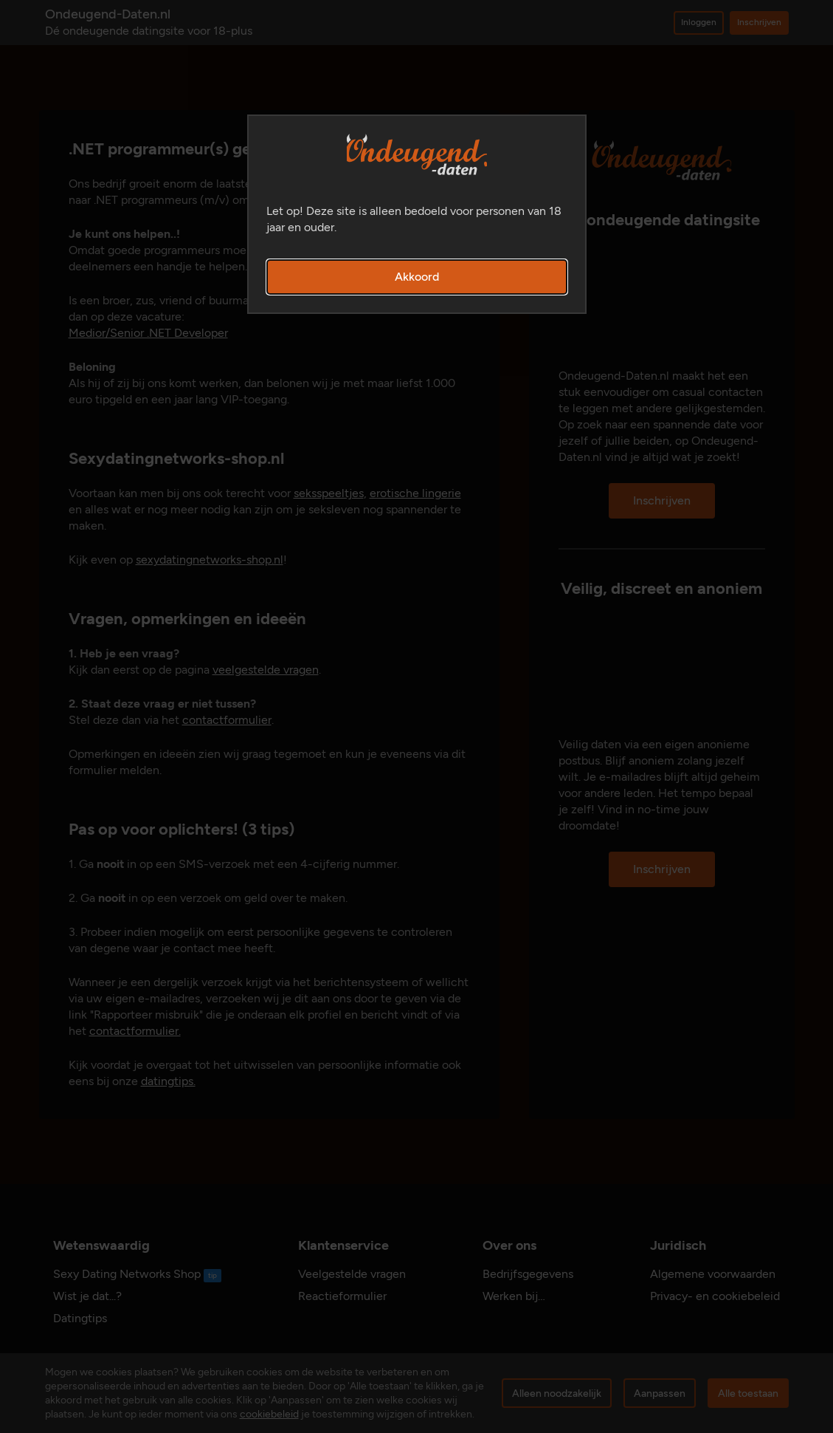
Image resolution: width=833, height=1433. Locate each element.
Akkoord (417, 277)
